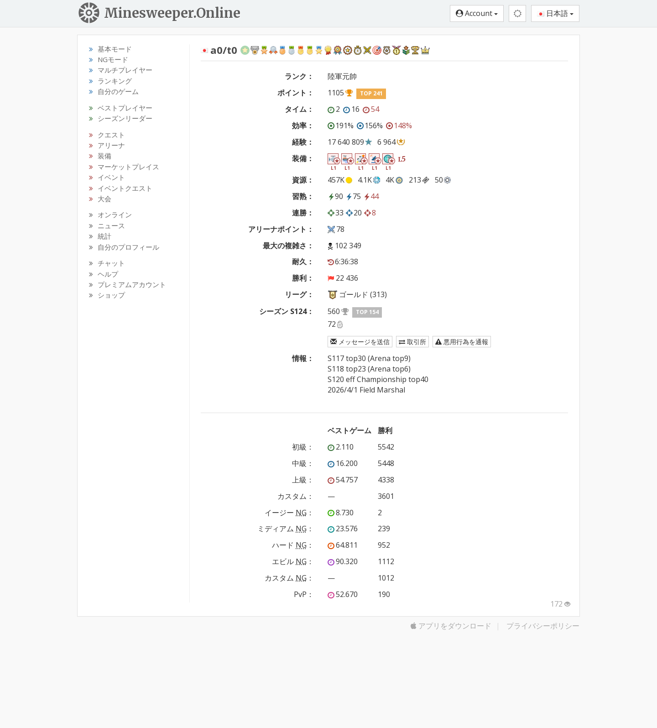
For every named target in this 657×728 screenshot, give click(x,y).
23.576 (343, 529)
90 (335, 196)
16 (351, 109)
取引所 (412, 341)
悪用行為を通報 (461, 341)
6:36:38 (343, 262)
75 (353, 196)
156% (370, 125)
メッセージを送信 (360, 341)
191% (341, 125)
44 (371, 196)
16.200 (343, 463)
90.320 (343, 561)
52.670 (343, 594)
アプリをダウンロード (451, 626)
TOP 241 (371, 93)
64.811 (343, 545)
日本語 (555, 13)
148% (399, 125)
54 (371, 109)
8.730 (341, 513)
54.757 (343, 480)
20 (354, 213)
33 (336, 213)
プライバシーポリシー (542, 626)
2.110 (341, 447)
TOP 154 (367, 312)
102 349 (348, 246)
